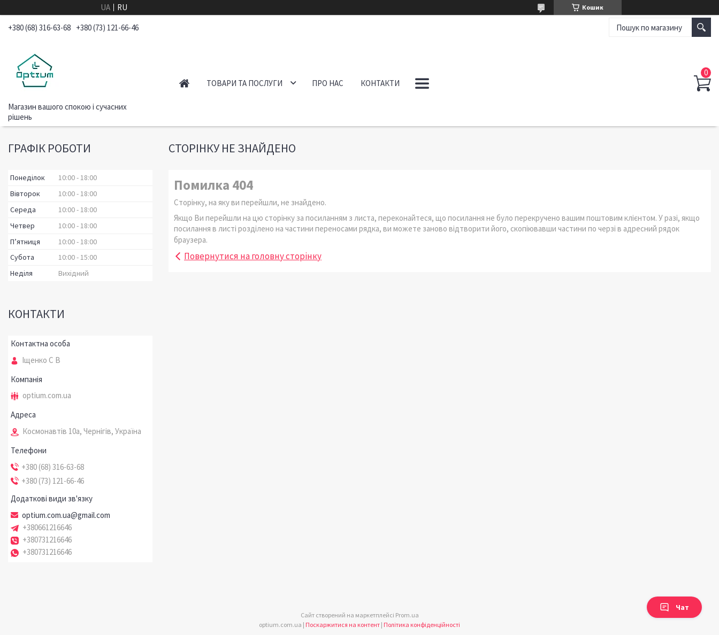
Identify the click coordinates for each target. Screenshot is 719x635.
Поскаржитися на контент (342, 625)
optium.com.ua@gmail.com (66, 515)
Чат (674, 607)
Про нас (327, 83)
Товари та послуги (244, 83)
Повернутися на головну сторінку (253, 256)
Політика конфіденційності (422, 625)
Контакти (380, 83)
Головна (184, 83)
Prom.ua (407, 615)
